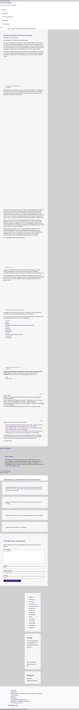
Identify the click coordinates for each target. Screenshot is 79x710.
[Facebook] (12, 705)
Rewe (7, 322)
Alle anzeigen (23, 422)
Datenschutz (32, 599)
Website (6, 575)
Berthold (8, 46)
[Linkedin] (9, 705)
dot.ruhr (8, 320)
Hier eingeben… (7, 549)
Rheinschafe (9, 331)
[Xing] (15, 705)
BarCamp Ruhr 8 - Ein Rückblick (18, 527)
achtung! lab (9, 337)
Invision (7, 333)
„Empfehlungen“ (15, 695)
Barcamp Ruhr (28, 44)
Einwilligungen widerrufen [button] (17, 702)
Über (7, 377)
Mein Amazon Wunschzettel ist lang (31, 406)
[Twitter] (10, 705)
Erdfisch (8, 326)
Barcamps (31, 601)
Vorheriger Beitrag (5, 471)
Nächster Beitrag (4, 472)
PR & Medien (14, 698)
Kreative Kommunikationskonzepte (14, 334)
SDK (13, 398)
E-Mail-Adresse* (8, 570)
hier (28, 666)
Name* (5, 565)
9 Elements (8, 336)
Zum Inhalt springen (5, 0)
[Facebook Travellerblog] (16, 705)
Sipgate (7, 323)
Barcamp (6, 37)
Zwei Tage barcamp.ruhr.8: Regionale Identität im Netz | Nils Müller (27, 515)
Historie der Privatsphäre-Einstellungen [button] (32, 621)
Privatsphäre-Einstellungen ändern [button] (32, 614)
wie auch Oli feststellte (17, 226)
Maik (13, 46)
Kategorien (29, 678)
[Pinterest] (13, 705)
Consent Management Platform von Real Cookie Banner (13, 709)
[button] (2, 27)
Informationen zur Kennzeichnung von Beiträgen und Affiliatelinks (26, 693)
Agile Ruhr (8, 328)
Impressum (31, 597)
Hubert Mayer (6, 3)
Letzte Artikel (9, 378)
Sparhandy (8, 330)
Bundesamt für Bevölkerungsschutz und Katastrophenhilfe (20, 325)
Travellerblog (11, 404)
